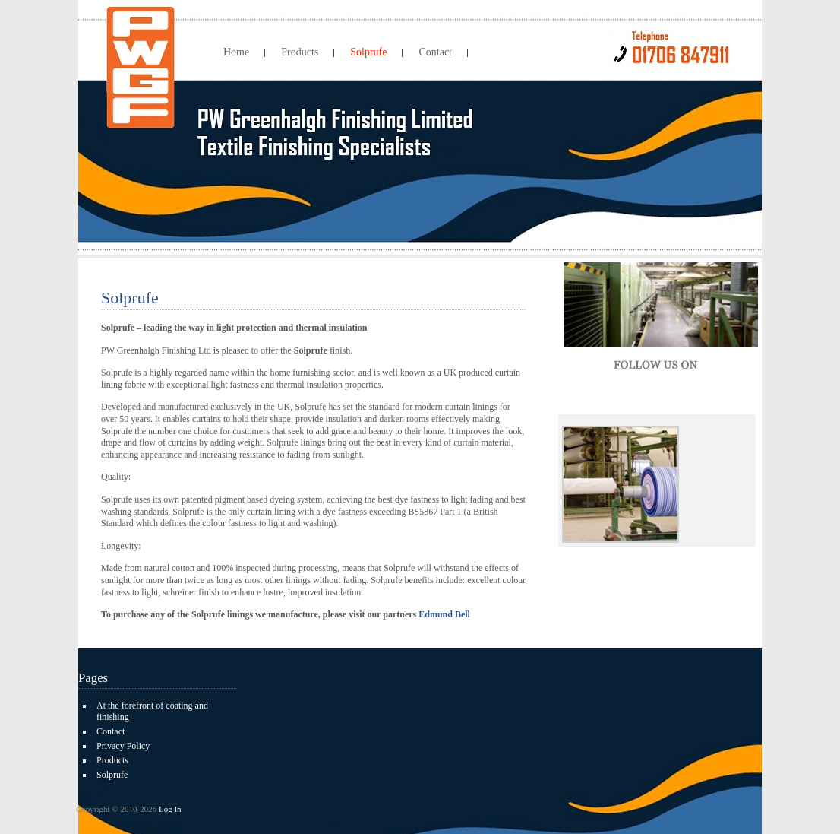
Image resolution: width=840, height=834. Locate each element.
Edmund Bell (444, 614)
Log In (170, 808)
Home (236, 52)
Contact (435, 52)
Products (299, 52)
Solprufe (368, 52)
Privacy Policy (123, 745)
